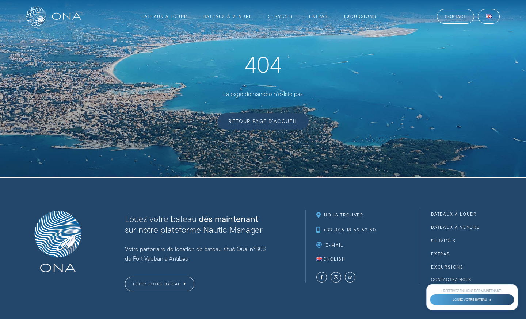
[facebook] (321, 277)
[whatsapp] (350, 277)
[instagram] (336, 277)
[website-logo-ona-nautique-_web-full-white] (53, 9)
